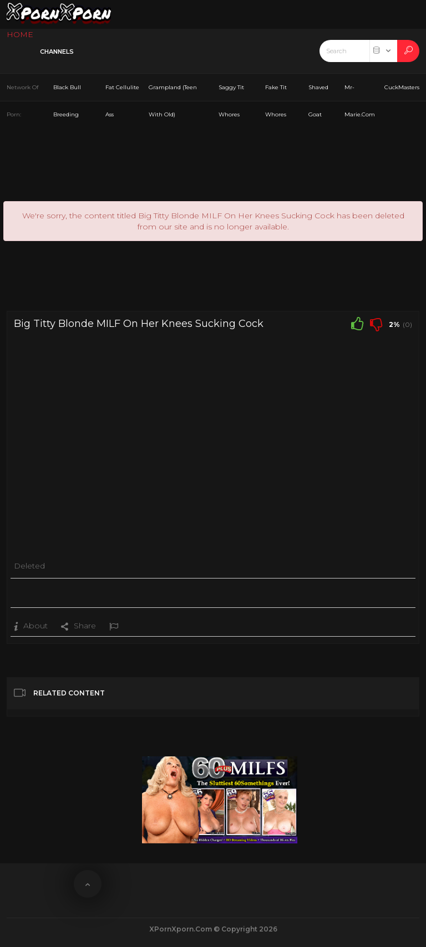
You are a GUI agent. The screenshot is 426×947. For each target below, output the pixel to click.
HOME (20, 34)
